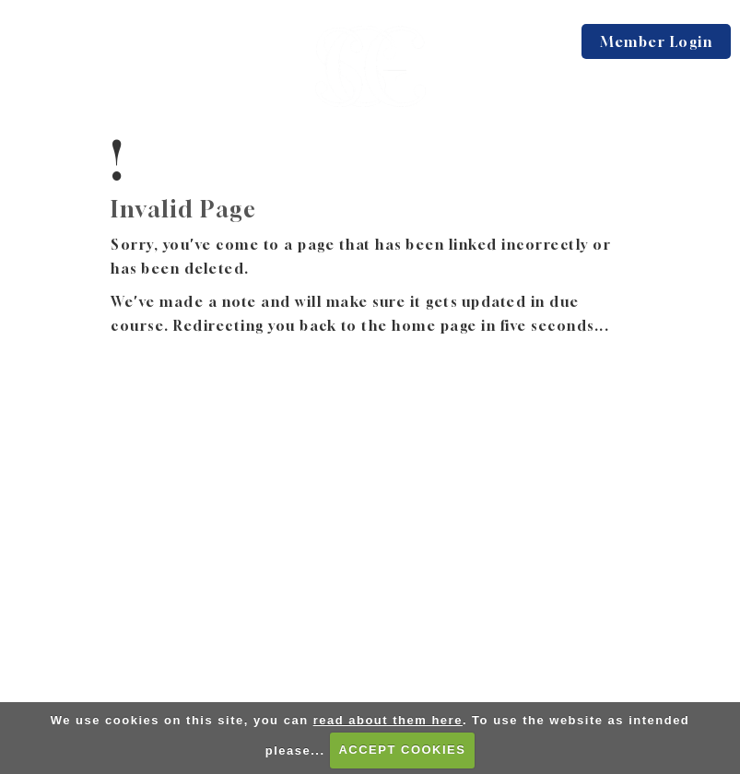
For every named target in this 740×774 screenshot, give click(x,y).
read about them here (388, 720)
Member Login (656, 41)
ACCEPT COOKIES (401, 749)
